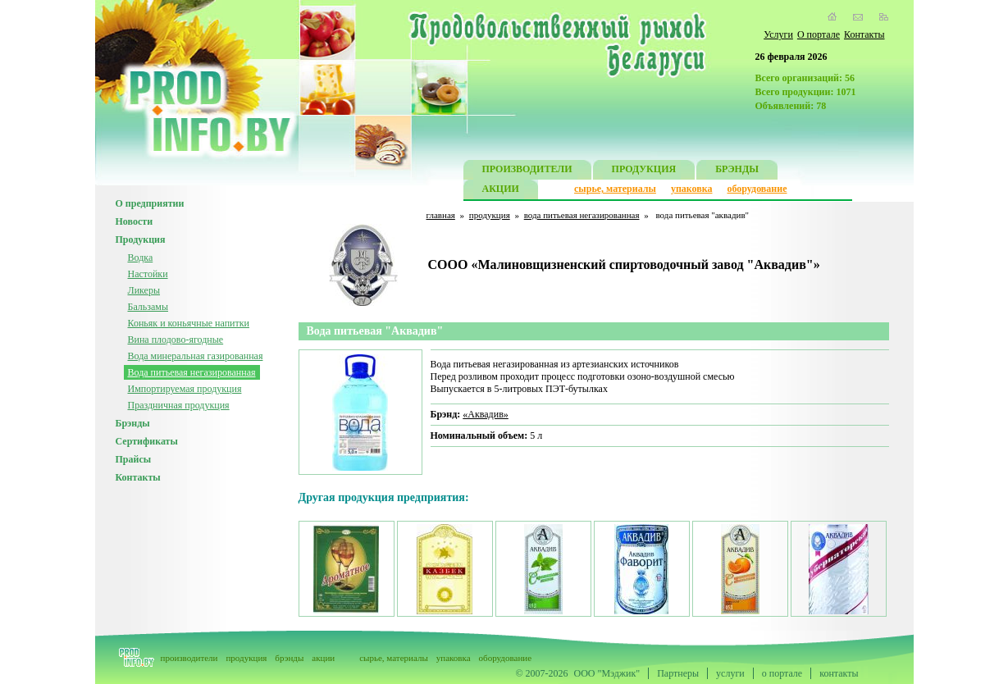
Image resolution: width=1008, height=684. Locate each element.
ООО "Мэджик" (607, 673)
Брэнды (133, 423)
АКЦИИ (500, 190)
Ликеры (144, 290)
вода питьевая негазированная (582, 215)
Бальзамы (148, 306)
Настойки (148, 274)
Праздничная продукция (179, 405)
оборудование (757, 188)
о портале (782, 673)
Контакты (864, 34)
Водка (140, 257)
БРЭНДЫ (737, 171)
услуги (730, 673)
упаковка (692, 188)
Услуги (778, 34)
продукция (489, 215)
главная (440, 215)
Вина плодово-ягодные (176, 339)
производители (189, 658)
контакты (838, 673)
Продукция (141, 239)
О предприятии (150, 203)
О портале (818, 34)
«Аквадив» (486, 414)
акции (323, 658)
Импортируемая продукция (185, 388)
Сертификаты (147, 441)
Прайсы (134, 459)
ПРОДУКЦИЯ (644, 171)
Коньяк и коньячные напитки (188, 323)
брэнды (289, 658)
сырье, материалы (615, 188)
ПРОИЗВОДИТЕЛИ (527, 171)
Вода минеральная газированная (195, 356)
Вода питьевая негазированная (192, 372)
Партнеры (678, 673)
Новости (134, 221)
